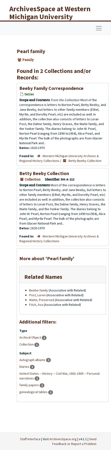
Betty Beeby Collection (85, 161)
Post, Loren (37, 295)
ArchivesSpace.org (63, 439)
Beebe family (38, 290)
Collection (26, 344)
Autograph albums (32, 360)
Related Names (43, 276)
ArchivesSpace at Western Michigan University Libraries (49, 16)
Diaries (24, 366)
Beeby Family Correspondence (51, 88)
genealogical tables (33, 392)
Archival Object (30, 337)
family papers (29, 385)
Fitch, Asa (36, 304)
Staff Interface (30, 439)
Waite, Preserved (41, 300)
